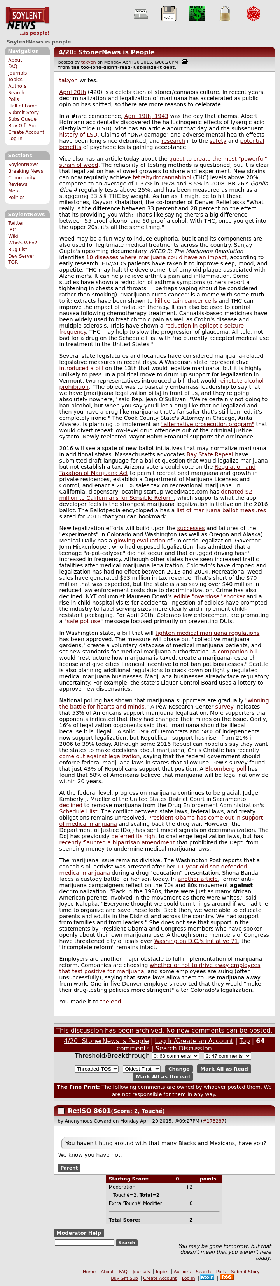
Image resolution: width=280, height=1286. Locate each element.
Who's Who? (22, 243)
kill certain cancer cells (185, 301)
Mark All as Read (224, 1069)
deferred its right (134, 836)
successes (191, 528)
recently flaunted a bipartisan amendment (117, 842)
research (173, 141)
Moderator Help (78, 1233)
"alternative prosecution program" (207, 424)
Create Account (26, 132)
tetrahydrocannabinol (162, 177)
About (15, 60)
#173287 (213, 1121)
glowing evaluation (140, 540)
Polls (13, 99)
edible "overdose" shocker (209, 596)
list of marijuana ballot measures (221, 510)
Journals (17, 73)
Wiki (13, 236)
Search (16, 92)
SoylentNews (27, 21)
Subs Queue (22, 119)
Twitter (16, 223)
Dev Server (21, 256)
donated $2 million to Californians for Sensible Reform (156, 495)
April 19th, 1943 (146, 116)
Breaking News (25, 171)
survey (224, 707)
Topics (15, 79)
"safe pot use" (84, 621)
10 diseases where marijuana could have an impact (156, 257)
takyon (88, 62)
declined (71, 805)
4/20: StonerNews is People (106, 52)
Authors (17, 86)
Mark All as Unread (163, 1077)
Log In (15, 138)
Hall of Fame (22, 106)
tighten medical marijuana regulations (208, 633)
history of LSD (79, 135)
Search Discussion (184, 1048)
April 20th (73, 92)
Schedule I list (79, 811)
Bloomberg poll (225, 769)
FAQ (12, 66)
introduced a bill (81, 368)
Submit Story (23, 112)
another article (198, 879)
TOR (13, 262)
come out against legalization (100, 756)
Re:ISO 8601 (89, 1110)
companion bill (238, 651)
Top (245, 1041)
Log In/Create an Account (194, 1041)
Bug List (17, 249)
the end (110, 1001)
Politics (16, 197)
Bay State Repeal (210, 454)
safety (218, 141)
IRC (12, 229)
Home (89, 1271)
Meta (14, 191)
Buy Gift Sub (22, 125)
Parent (69, 1167)
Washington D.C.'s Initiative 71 (196, 941)
